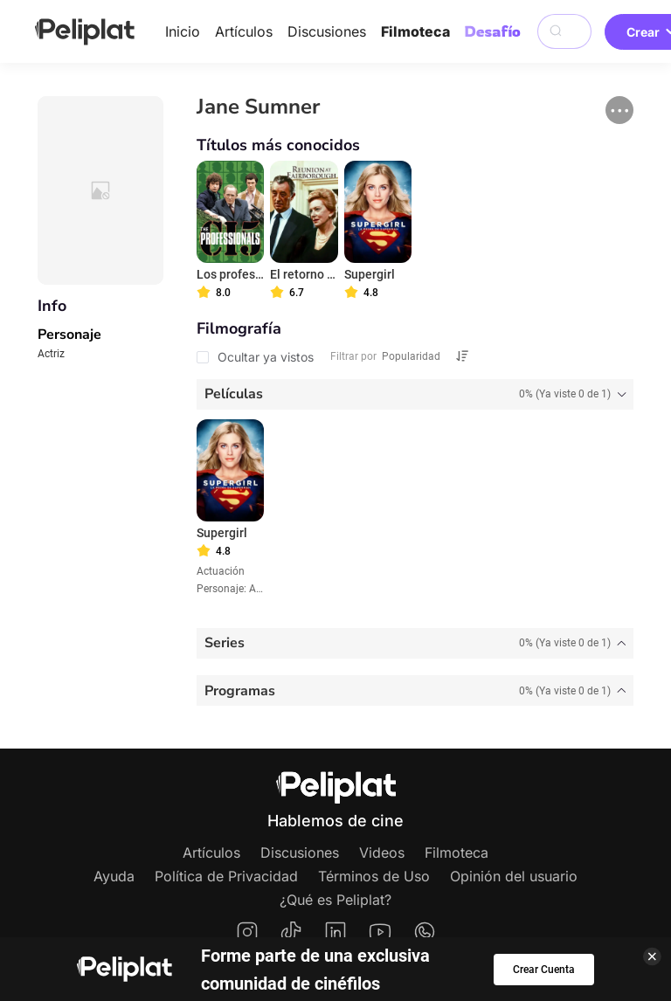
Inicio (182, 31)
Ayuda (114, 876)
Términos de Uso (374, 876)
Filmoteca (415, 31)
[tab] (415, 394)
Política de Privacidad (226, 876)
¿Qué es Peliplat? (335, 900)
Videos (382, 852)
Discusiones (326, 31)
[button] (619, 110)
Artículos (244, 31)
